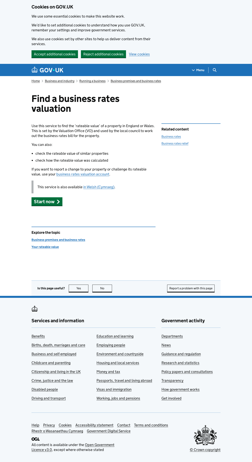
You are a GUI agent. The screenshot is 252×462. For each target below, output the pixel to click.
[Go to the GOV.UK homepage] (47, 70)
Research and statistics (180, 362)
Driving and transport (49, 398)
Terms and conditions (151, 425)
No (106, 288)
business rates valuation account (82, 174)
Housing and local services (117, 362)
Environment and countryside (120, 354)
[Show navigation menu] (198, 70)
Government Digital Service (109, 431)
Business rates (171, 136)
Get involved (171, 398)
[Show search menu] (214, 70)
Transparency (172, 380)
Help (35, 425)
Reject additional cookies (103, 54)
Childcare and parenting (51, 362)
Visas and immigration (114, 389)
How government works (180, 389)
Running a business (92, 81)
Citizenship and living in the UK (56, 371)
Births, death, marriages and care (58, 345)
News (166, 345)
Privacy (49, 425)
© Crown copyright (205, 449)
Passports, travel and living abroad (124, 380)
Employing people (110, 345)
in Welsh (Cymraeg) (98, 187)
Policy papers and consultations (187, 371)
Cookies (65, 425)
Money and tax (108, 371)
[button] (47, 201)
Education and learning (114, 336)
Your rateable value (45, 247)
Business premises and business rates (136, 81)
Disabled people (45, 389)
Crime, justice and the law (52, 380)
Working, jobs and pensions (118, 398)
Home (36, 81)
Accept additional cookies (55, 54)
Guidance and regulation (181, 354)
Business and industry (59, 81)
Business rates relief (174, 143)
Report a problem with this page (190, 288)
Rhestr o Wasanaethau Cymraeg (57, 431)
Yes (82, 288)
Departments (172, 336)
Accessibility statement (94, 425)
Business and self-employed (54, 354)
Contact (123, 425)
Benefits (38, 336)
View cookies (139, 54)
